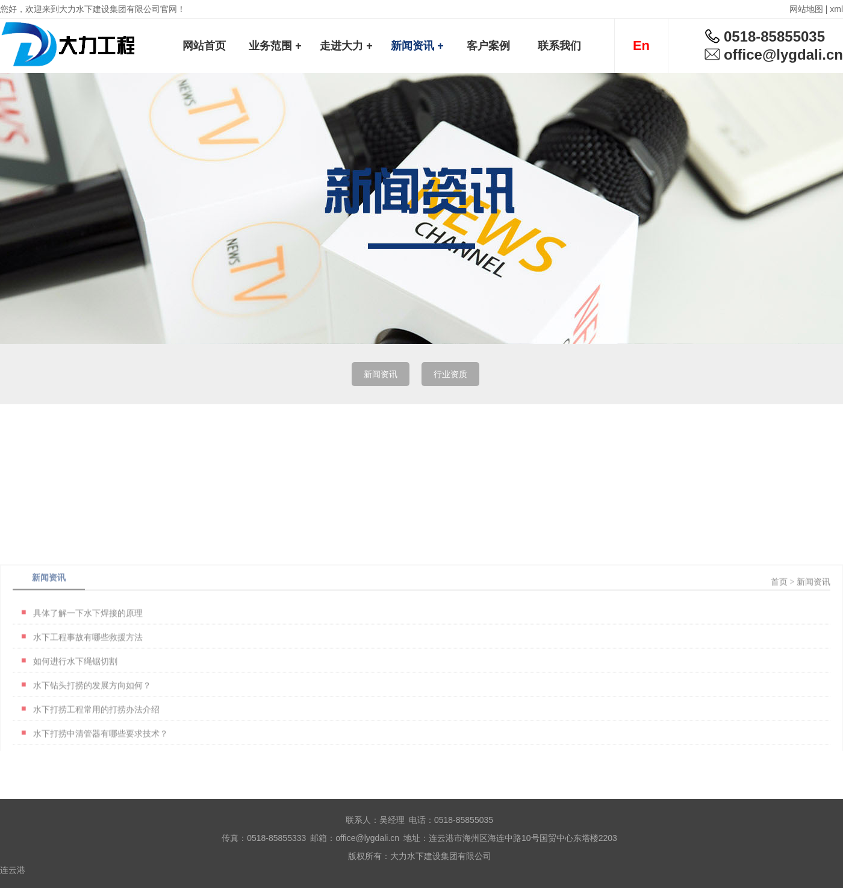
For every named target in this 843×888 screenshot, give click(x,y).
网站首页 (204, 46)
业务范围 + (275, 46)
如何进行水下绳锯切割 (75, 713)
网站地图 (806, 9)
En (641, 45)
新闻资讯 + (417, 46)
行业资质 (450, 374)
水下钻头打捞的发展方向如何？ (92, 737)
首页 (779, 634)
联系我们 (559, 46)
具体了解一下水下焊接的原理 (88, 665)
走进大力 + (346, 46)
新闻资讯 (380, 374)
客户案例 (488, 46)
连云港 (12, 870)
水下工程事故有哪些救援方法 (88, 689)
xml (836, 9)
